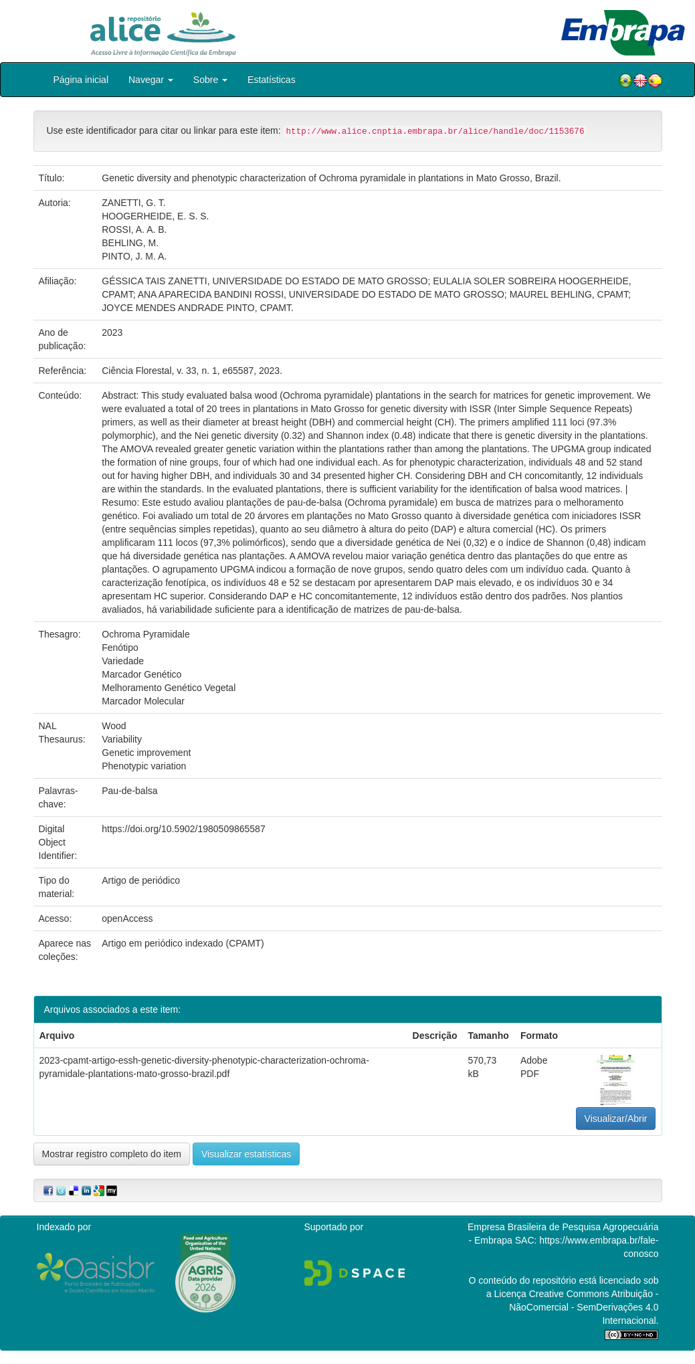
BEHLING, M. (130, 242)
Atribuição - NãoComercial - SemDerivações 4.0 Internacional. (583, 1307)
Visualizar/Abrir (616, 1118)
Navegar (150, 79)
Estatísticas (271, 79)
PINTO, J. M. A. (134, 256)
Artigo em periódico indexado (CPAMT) (183, 943)
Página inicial (81, 79)
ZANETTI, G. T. (133, 202)
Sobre (210, 79)
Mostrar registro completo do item (112, 1154)
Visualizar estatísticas (246, 1154)
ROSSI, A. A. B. (134, 229)
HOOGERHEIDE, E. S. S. (155, 216)
